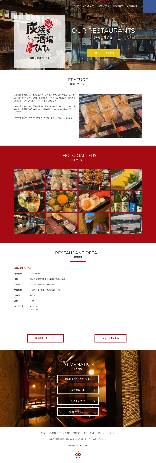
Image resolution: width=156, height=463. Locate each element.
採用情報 (77, 433)
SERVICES (103, 6)
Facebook (149, 6)
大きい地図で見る (110, 338)
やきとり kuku (78, 400)
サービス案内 (64, 433)
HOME (75, 6)
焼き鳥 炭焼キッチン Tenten (78, 379)
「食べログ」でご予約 (103, 53)
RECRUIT (118, 6)
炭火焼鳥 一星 (78, 390)
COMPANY (88, 6)
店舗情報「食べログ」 (45, 338)
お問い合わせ (89, 433)
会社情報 (52, 433)
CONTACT (132, 6)
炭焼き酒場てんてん (78, 411)
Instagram (34, 309)
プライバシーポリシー (107, 433)
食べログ (33, 306)
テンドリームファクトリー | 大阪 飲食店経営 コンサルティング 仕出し (20, 6)
